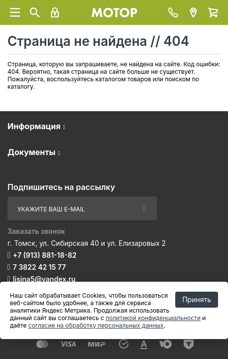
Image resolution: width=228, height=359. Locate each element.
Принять (196, 299)
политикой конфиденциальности (153, 318)
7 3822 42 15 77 (39, 267)
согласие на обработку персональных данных (96, 325)
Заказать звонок (36, 231)
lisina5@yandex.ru (44, 279)
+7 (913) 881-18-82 (45, 255)
